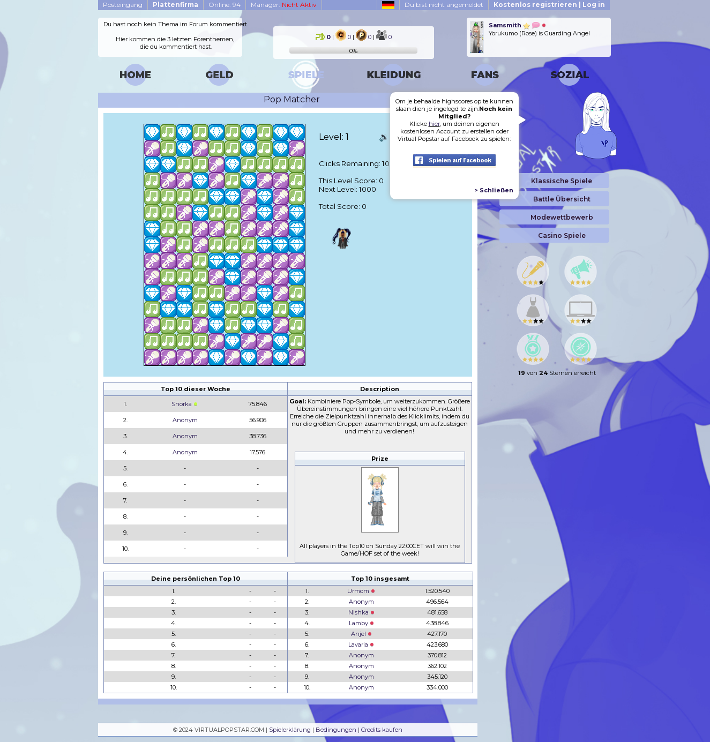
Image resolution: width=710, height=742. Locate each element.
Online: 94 (224, 5)
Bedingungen (336, 729)
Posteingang (123, 5)
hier (434, 124)
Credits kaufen (381, 729)
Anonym (185, 420)
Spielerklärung (290, 729)
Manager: (284, 5)
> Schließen (493, 190)
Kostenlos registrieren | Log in (549, 5)
